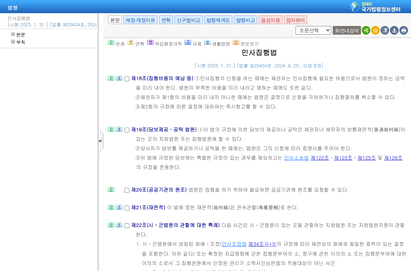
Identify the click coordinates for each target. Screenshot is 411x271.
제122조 (320, 157)
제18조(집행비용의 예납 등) (163, 78)
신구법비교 (188, 20)
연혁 (166, 20)
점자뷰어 (295, 20)
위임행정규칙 (164, 43)
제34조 (256, 243)
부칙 (18, 42)
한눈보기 (246, 43)
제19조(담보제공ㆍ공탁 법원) (164, 129)
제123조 (343, 157)
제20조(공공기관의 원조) (159, 189)
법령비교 (245, 20)
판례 (116, 43)
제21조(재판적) (149, 207)
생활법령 (217, 43)
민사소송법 (296, 157)
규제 (193, 43)
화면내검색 (347, 30)
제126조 (393, 157)
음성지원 (270, 20)
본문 (18, 34)
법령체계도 (218, 20)
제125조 (367, 157)
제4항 (270, 243)
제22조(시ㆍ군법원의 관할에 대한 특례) (176, 224)
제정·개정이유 (140, 20)
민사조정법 (234, 243)
